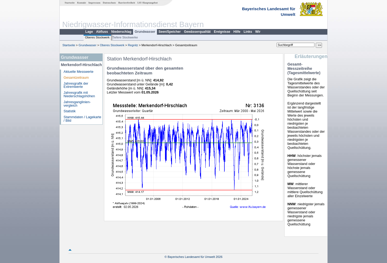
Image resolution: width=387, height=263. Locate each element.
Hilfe (237, 32)
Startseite (70, 2)
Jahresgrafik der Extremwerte (76, 85)
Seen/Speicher (170, 32)
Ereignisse (222, 32)
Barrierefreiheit (126, 2)
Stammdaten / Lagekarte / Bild (82, 119)
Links (248, 32)
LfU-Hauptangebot (147, 2)
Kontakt (81, 2)
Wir (257, 32)
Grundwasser (145, 32)
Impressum (94, 2)
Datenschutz (109, 2)
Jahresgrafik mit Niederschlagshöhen (79, 94)
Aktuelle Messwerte (79, 72)
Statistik (70, 111)
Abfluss (102, 32)
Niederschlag (121, 32)
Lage (89, 32)
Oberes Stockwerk (97, 37)
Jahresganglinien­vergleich (77, 103)
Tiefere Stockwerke (125, 37)
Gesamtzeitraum (76, 77)
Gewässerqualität (197, 32)
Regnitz (133, 45)
